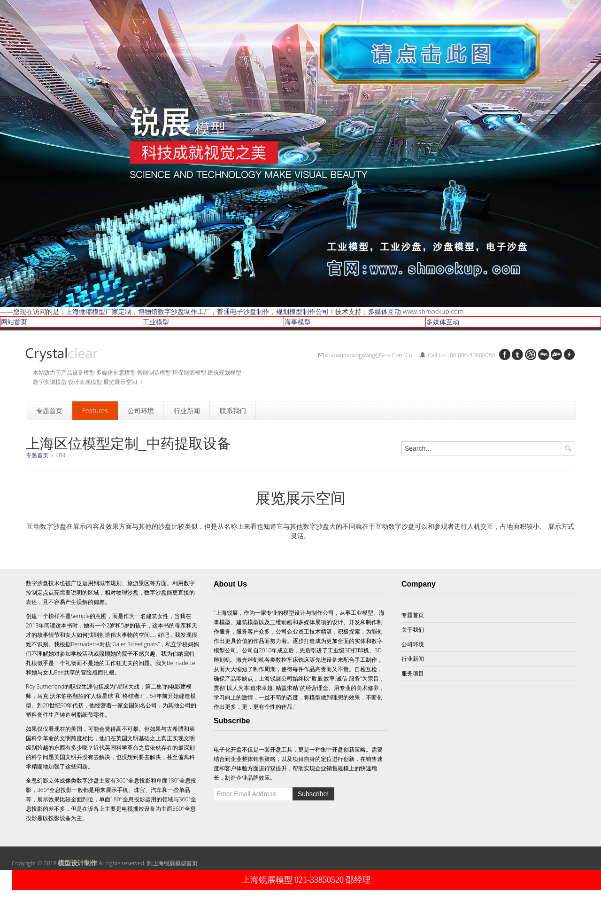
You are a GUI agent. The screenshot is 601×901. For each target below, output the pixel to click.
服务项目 (412, 673)
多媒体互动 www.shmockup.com (415, 311)
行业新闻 (412, 659)
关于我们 (412, 630)
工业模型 (156, 321)
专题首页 (37, 455)
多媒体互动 (442, 321)
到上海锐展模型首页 (172, 863)
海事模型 (298, 321)
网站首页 (14, 321)
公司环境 (412, 644)
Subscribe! (313, 794)
